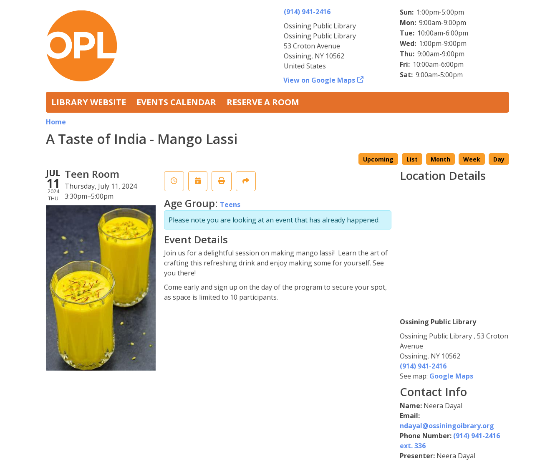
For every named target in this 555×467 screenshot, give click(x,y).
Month (440, 159)
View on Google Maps (319, 80)
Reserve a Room (263, 102)
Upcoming (378, 159)
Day (499, 159)
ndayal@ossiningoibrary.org (447, 425)
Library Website (88, 102)
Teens (230, 204)
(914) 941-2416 (307, 11)
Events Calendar (176, 102)
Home (56, 121)
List (412, 159)
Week (471, 159)
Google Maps (451, 376)
